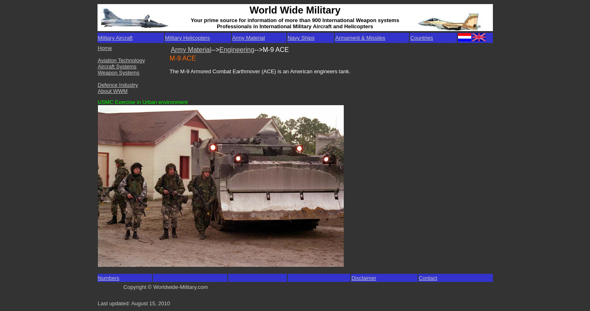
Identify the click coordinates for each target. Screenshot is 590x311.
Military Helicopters (187, 38)
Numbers (109, 278)
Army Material (248, 38)
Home (105, 48)
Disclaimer (364, 278)
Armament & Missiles (360, 38)
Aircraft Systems (117, 66)
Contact (428, 278)
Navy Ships (301, 38)
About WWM (113, 91)
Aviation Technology (121, 60)
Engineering (237, 49)
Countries (421, 38)
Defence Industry (118, 85)
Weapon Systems (119, 73)
